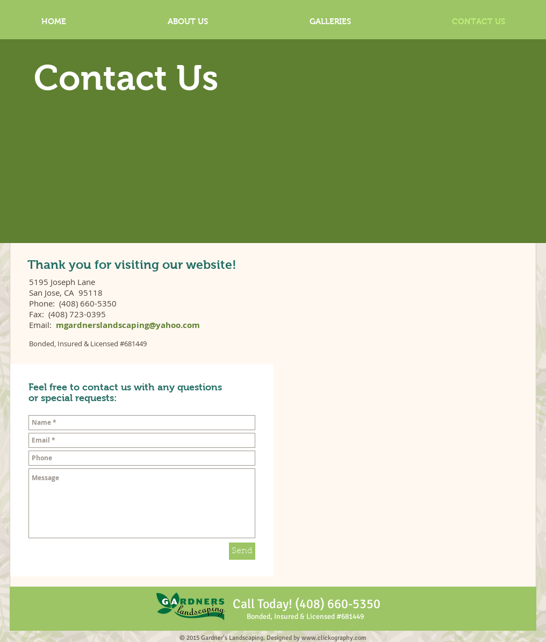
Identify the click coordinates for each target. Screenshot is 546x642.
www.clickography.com (334, 638)
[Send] (242, 551)
